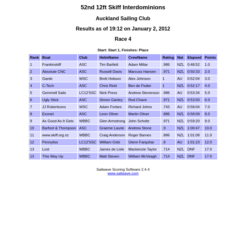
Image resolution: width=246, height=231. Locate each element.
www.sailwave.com (123, 173)
